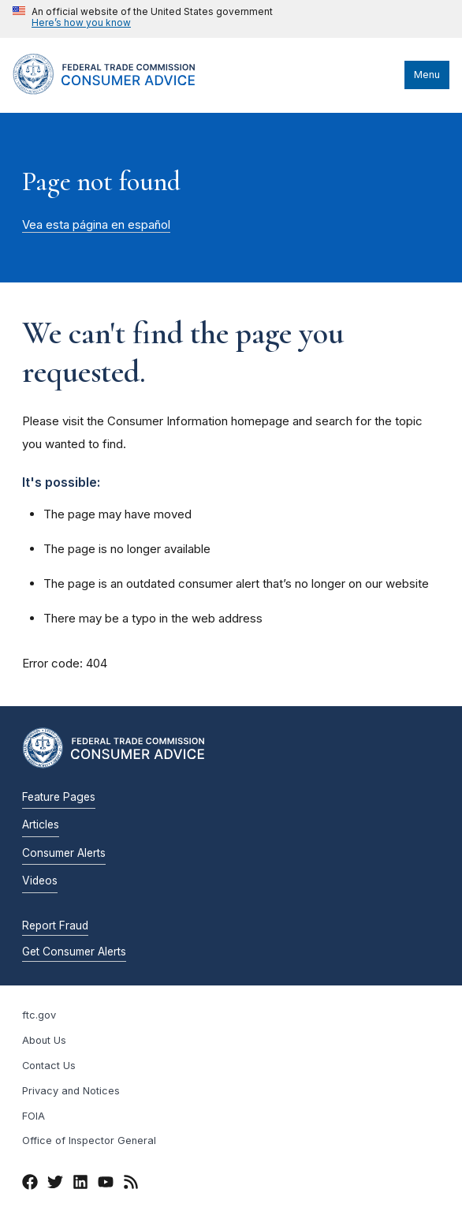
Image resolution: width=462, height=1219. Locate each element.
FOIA (33, 1116)
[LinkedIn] (80, 1184)
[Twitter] (55, 1184)
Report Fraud (55, 925)
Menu (427, 74)
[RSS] (131, 1184)
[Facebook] (30, 1184)
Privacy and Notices (71, 1091)
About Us (44, 1040)
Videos (40, 880)
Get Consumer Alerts (74, 951)
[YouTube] (106, 1184)
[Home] (119, 90)
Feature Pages (58, 797)
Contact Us (49, 1065)
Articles (40, 824)
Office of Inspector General (89, 1140)
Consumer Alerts (64, 853)
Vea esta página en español (96, 225)
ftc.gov (39, 1015)
